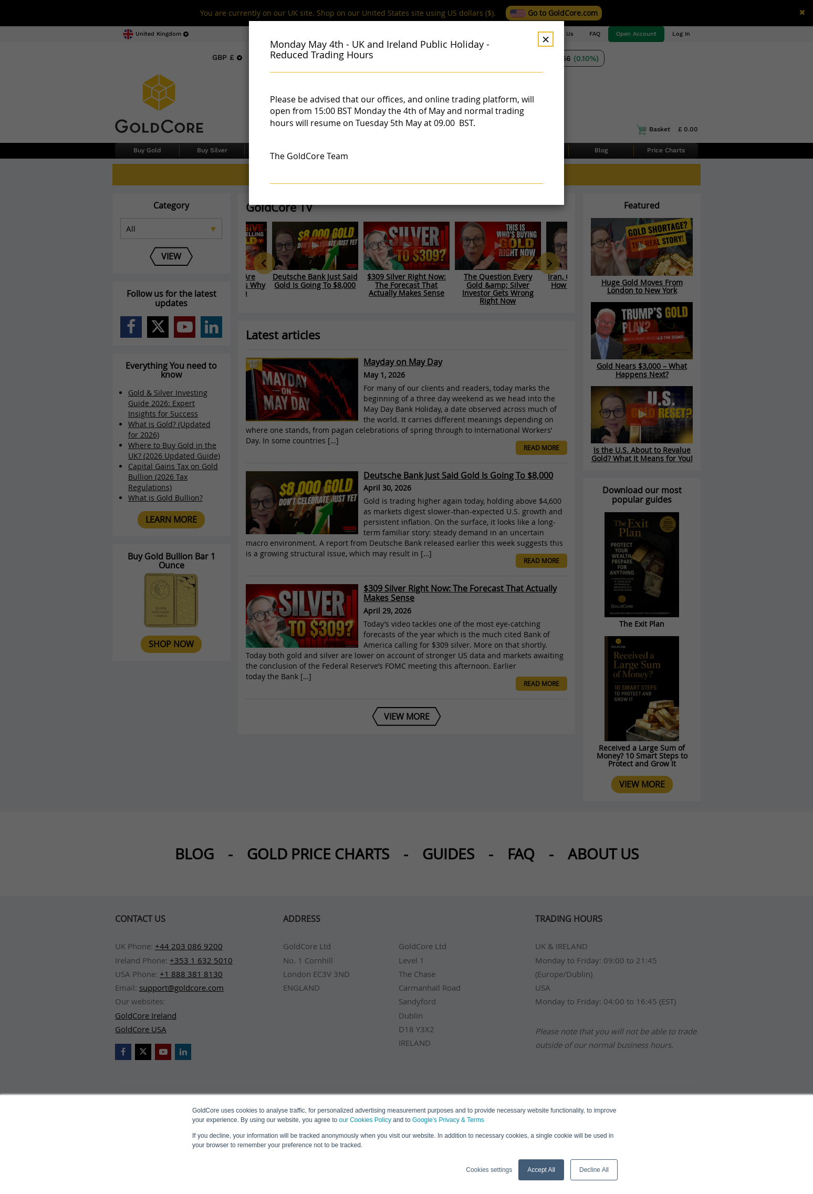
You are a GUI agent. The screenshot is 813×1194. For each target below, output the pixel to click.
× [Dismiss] (545, 39)
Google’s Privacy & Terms (448, 1120)
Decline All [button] (594, 1170)
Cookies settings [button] (489, 1170)
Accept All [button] (541, 1170)
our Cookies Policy (365, 1120)
